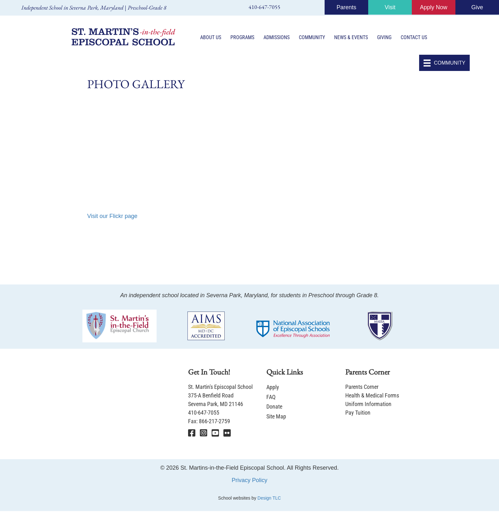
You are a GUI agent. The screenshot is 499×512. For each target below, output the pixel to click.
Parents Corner (361, 387)
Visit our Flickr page (112, 217)
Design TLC (269, 498)
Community (312, 38)
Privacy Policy (249, 481)
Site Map (276, 417)
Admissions (277, 38)
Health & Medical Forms (372, 396)
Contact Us (414, 38)
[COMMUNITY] (444, 64)
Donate (274, 407)
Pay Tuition (357, 413)
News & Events (351, 38)
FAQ (271, 397)
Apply (272, 388)
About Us (210, 38)
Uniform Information (368, 405)
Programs (243, 38)
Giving (384, 38)
